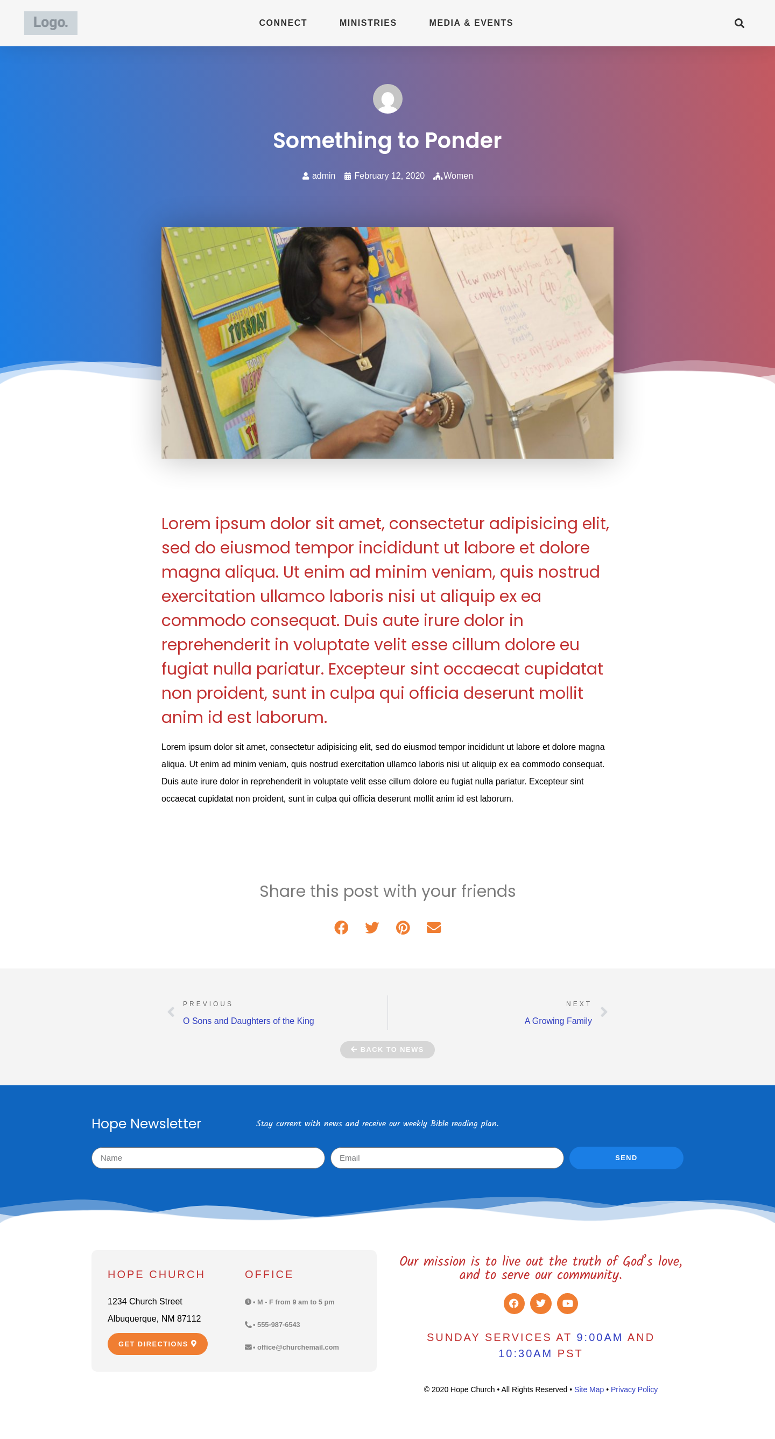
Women (458, 175)
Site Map (589, 1389)
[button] (739, 23)
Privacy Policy (634, 1389)
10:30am (525, 1353)
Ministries (368, 22)
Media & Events (471, 22)
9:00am (599, 1337)
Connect (283, 22)
